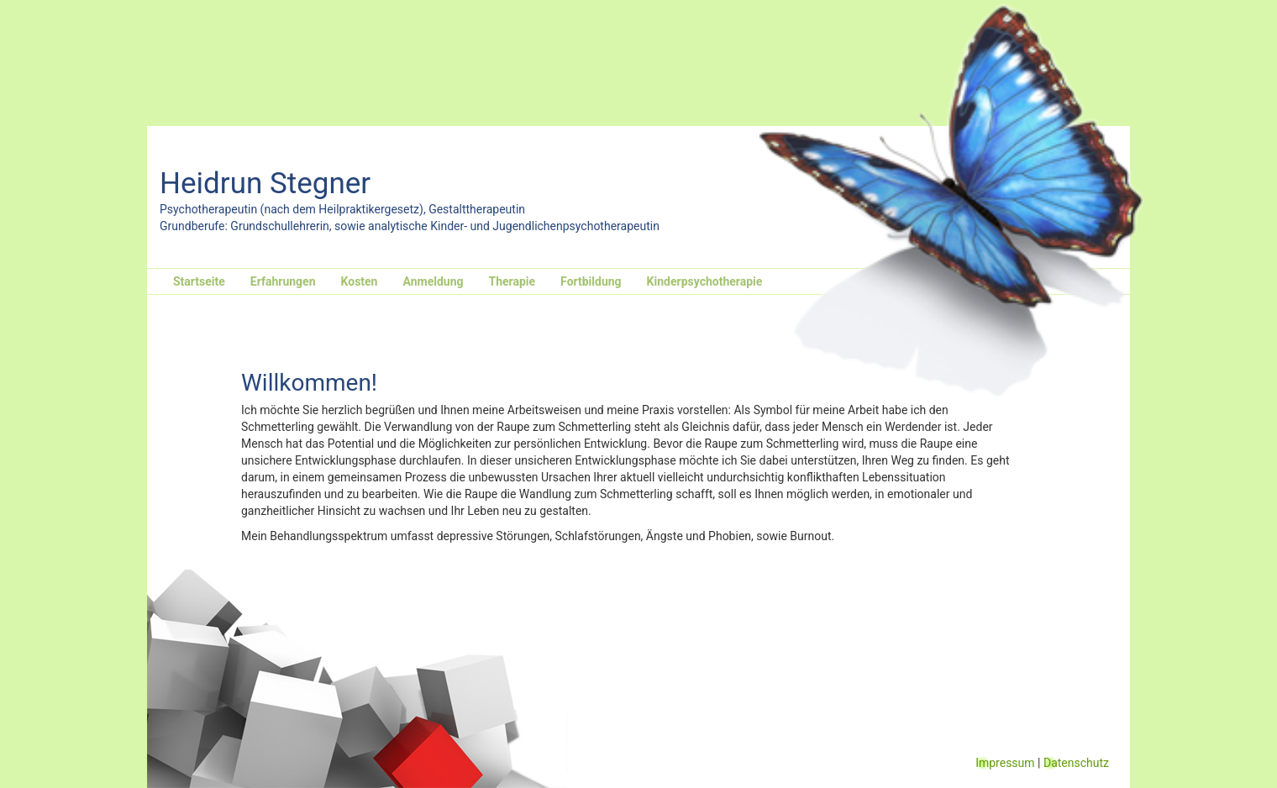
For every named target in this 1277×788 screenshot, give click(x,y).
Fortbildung (591, 281)
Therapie (511, 281)
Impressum (1004, 763)
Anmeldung (432, 281)
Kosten (359, 281)
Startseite (199, 281)
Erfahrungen (283, 281)
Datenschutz (1076, 763)
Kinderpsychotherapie (705, 281)
